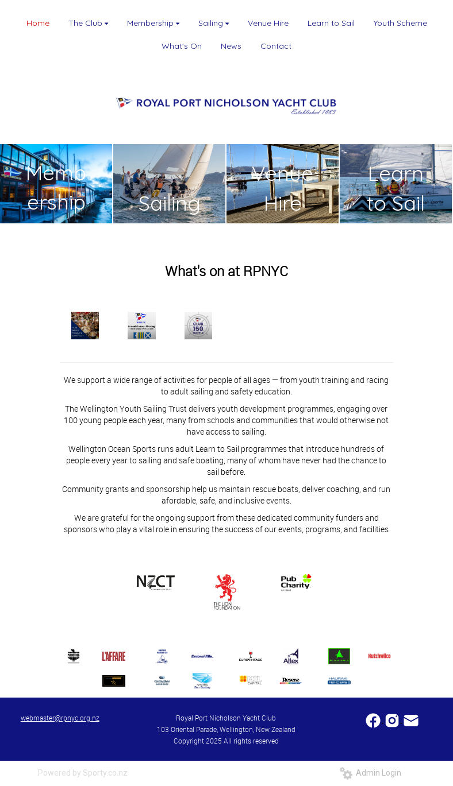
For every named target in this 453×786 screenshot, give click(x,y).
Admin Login (370, 772)
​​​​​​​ (411, 719)
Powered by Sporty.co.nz (83, 772)
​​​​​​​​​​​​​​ (373, 719)
